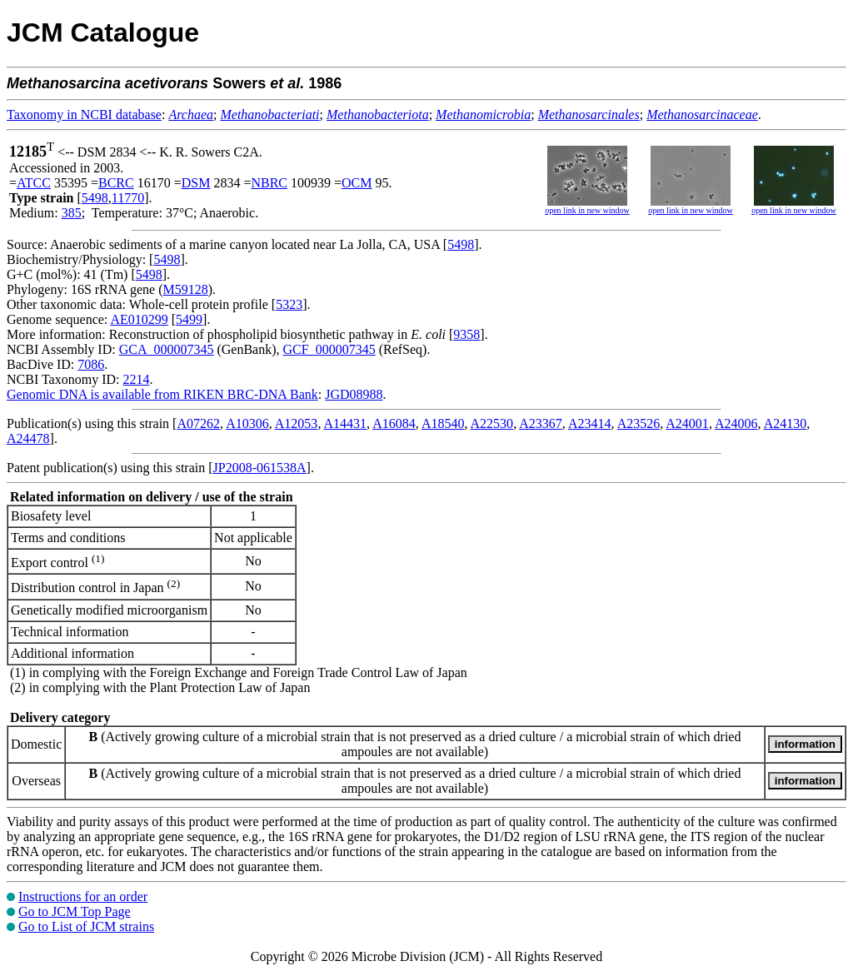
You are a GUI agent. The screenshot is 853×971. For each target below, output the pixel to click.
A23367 (540, 423)
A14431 (345, 423)
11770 (128, 198)
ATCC (34, 183)
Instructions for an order (82, 896)
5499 (189, 319)
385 (72, 213)
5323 (289, 304)
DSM (196, 183)
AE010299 (138, 319)
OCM (357, 183)
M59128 (185, 289)
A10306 (247, 423)
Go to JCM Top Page (74, 911)
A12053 (296, 423)
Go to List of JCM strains (86, 926)
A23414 (589, 423)
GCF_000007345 (329, 349)
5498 (95, 198)
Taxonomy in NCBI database (84, 114)
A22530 (492, 423)
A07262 (198, 423)
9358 (466, 334)
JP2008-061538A (260, 468)
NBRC (269, 183)
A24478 (28, 438)
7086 (90, 364)
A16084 (394, 423)
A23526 (639, 423)
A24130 (785, 423)
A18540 (443, 423)
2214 (135, 379)
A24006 (736, 423)
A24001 (687, 423)
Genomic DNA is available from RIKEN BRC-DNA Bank (162, 394)
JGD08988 (353, 394)
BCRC (116, 183)
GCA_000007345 (166, 349)
